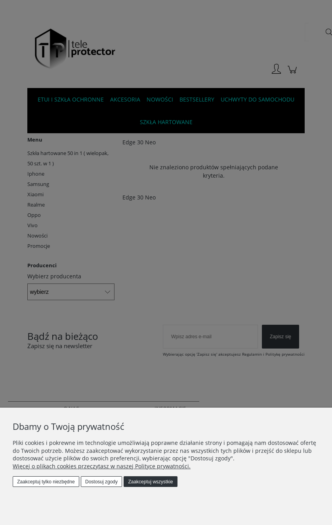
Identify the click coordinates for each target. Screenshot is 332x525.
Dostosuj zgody (101, 482)
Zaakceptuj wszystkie (150, 482)
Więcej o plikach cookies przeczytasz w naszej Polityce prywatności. (102, 466)
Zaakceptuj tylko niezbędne (45, 482)
